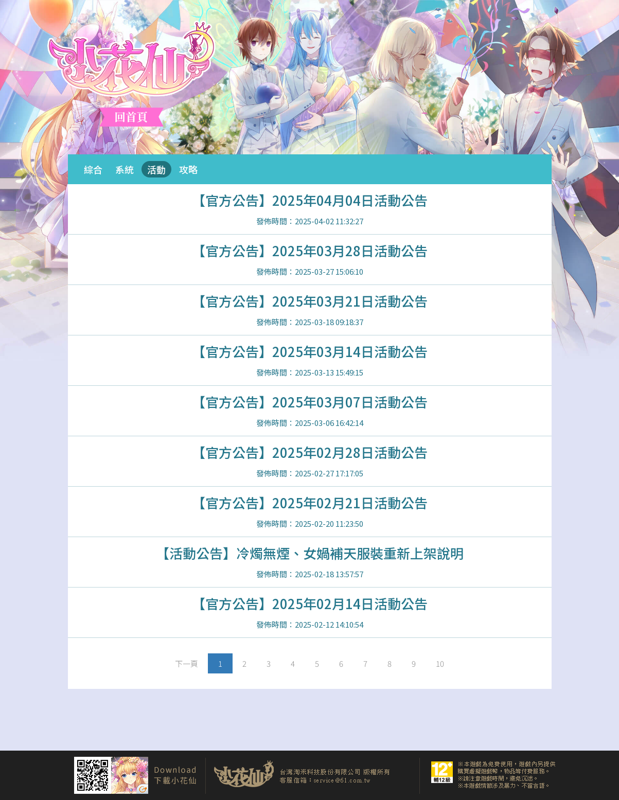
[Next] (186, 663)
